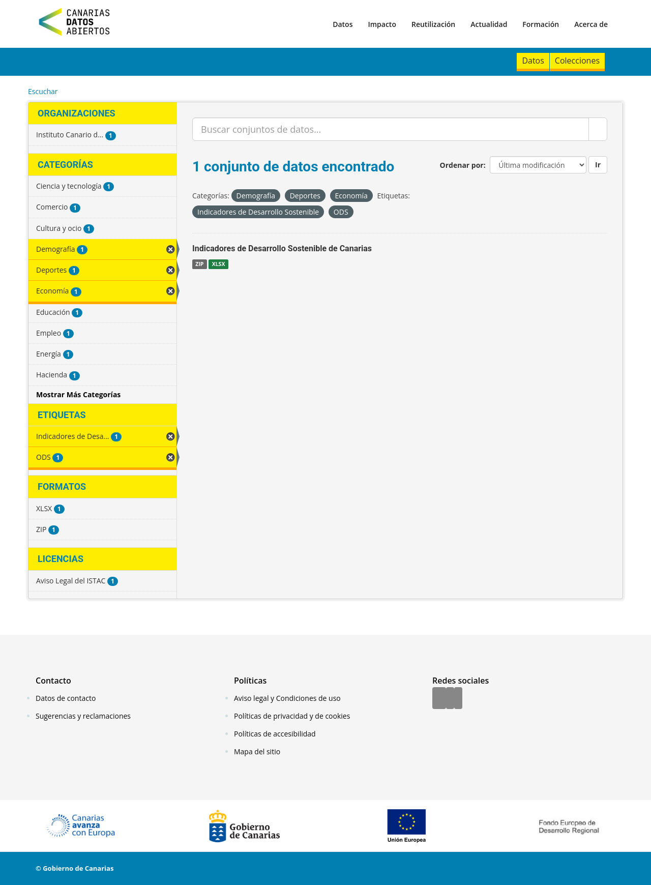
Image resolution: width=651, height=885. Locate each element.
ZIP (199, 264)
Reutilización (433, 24)
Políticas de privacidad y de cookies (292, 716)
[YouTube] (458, 698)
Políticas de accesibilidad (275, 734)
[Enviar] (597, 129)
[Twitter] (450, 698)
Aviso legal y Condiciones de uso (287, 698)
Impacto (382, 24)
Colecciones (577, 60)
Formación (540, 24)
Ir (598, 164)
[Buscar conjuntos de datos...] (390, 129)
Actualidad (488, 24)
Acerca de (591, 24)
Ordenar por (462, 165)
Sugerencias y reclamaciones (83, 716)
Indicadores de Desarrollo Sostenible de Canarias (282, 248)
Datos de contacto (66, 698)
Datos (342, 24)
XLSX (218, 264)
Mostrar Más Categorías (78, 394)
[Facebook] (439, 698)
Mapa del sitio (257, 751)
